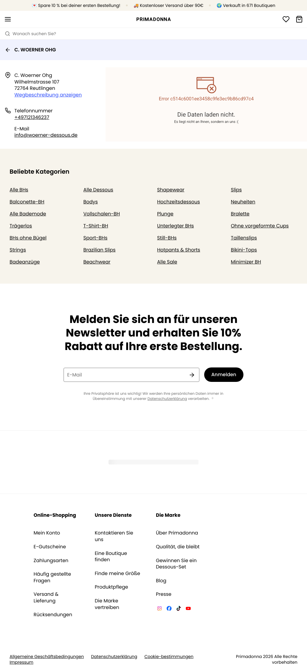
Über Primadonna (177, 533)
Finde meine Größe (117, 573)
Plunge (165, 213)
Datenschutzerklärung (167, 398)
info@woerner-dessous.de (45, 135)
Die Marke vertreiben (107, 604)
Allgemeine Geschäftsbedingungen (47, 656)
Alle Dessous (98, 189)
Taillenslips (244, 237)
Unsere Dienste (113, 515)
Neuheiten (243, 201)
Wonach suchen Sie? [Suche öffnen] (30, 34)
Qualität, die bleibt (178, 547)
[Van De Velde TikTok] (178, 609)
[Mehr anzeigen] (213, 398)
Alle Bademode (28, 213)
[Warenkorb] (299, 19)
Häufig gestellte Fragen (52, 577)
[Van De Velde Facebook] (169, 609)
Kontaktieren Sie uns (114, 536)
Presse (163, 594)
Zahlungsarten (51, 560)
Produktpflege (111, 587)
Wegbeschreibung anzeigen (48, 94)
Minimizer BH (246, 261)
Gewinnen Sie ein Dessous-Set (176, 563)
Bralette (240, 213)
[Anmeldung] (286, 19)
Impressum (21, 662)
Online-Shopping (55, 515)
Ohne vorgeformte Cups (260, 225)
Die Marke (168, 515)
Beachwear (96, 261)
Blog (161, 580)
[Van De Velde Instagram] (159, 609)
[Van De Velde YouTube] (188, 609)
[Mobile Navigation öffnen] (7, 19)
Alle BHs (19, 189)
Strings (18, 249)
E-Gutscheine (50, 547)
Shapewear (170, 189)
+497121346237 (31, 117)
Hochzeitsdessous (178, 201)
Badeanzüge (25, 261)
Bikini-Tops (244, 249)
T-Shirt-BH (95, 225)
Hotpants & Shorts (178, 249)
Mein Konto (47, 533)
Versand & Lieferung (46, 597)
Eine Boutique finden (111, 556)
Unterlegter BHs (175, 225)
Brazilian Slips (99, 249)
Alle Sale (167, 261)
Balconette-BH (27, 201)
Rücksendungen (53, 614)
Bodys (90, 201)
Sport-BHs (95, 237)
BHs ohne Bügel (28, 237)
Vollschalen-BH (101, 213)
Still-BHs (167, 237)
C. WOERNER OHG (30, 49)
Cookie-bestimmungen (169, 656)
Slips (236, 189)
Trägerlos (21, 225)
